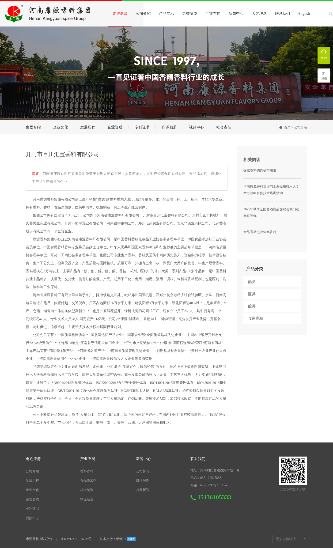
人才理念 (259, 13)
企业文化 (60, 127)
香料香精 (86, 471)
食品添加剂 (88, 480)
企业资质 (114, 127)
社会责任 (223, 127)
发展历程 (87, 127)
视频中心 (196, 127)
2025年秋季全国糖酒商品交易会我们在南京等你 (271, 213)
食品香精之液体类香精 (259, 232)
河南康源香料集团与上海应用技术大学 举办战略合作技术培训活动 (271, 190)
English (304, 13)
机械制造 (86, 490)
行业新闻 (142, 490)
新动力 (121, 539)
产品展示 (166, 13)
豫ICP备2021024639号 (76, 539)
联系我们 (282, 13)
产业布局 (212, 13)
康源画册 (169, 127)
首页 (287, 127)
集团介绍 (33, 127)
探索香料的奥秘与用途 (259, 170)
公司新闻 (142, 471)
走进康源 (120, 13)
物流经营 (86, 499)
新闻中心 (236, 13)
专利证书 (142, 127)
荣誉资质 (189, 13)
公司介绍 (143, 13)
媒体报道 (142, 480)
